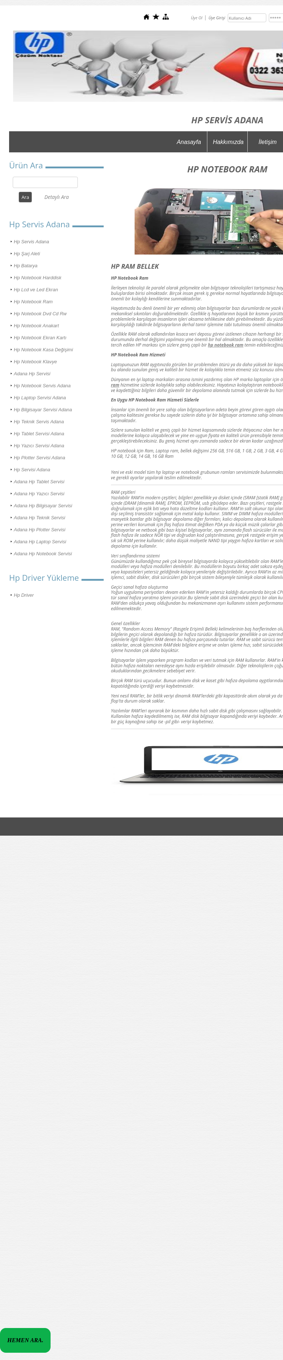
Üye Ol (197, 17)
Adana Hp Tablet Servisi (39, 481)
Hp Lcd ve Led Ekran (36, 289)
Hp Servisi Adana (32, 469)
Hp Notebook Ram (33, 301)
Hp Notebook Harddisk (37, 277)
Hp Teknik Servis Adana (39, 421)
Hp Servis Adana (31, 241)
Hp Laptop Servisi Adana (40, 397)
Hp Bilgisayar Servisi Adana (43, 409)
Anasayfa (189, 142)
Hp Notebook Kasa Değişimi (43, 349)
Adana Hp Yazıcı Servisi (39, 493)
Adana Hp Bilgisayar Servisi (43, 505)
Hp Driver (24, 595)
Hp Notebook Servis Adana (42, 385)
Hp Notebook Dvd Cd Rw (40, 313)
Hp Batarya (25, 265)
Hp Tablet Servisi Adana (39, 433)
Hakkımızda (228, 142)
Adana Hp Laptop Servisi (40, 541)
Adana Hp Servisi (32, 373)
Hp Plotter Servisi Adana (39, 457)
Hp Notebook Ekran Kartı (40, 337)
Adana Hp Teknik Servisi (39, 517)
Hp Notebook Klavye (35, 361)
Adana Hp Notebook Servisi (43, 553)
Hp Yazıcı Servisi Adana (39, 445)
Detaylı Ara (56, 196)
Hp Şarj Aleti (27, 253)
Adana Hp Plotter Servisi (39, 529)
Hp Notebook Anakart (36, 325)
